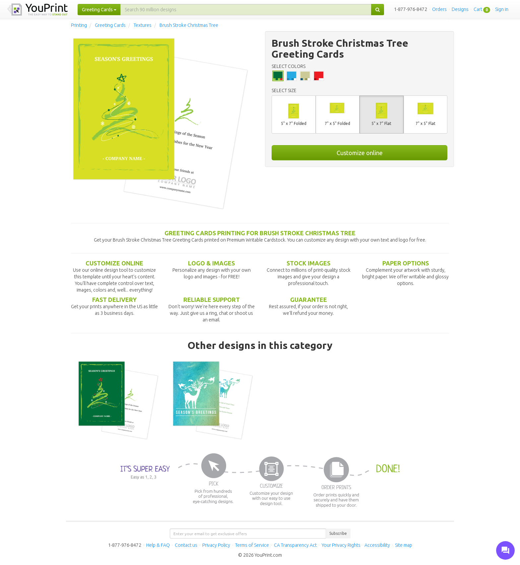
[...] (245, 9)
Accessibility (377, 545)
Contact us (186, 545)
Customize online (360, 152)
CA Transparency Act (295, 545)
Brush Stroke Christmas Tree (189, 25)
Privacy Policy (216, 545)
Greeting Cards (110, 25)
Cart (478, 9)
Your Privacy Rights (341, 545)
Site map (403, 545)
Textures (143, 25)
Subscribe (338, 533)
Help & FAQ (158, 545)
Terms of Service (252, 545)
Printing (79, 25)
